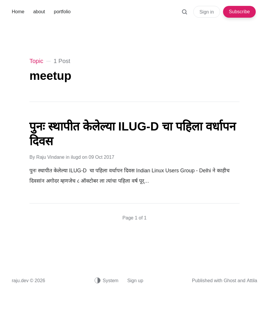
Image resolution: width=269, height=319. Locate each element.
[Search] (184, 15)
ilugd (76, 157)
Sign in (206, 11)
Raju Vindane (50, 157)
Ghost (230, 280)
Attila (252, 280)
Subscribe (239, 11)
